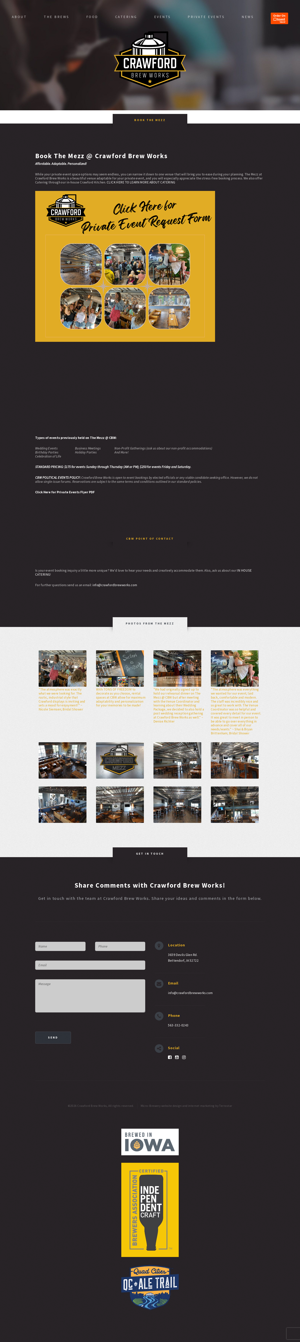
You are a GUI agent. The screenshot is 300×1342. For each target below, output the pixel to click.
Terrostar (225, 1106)
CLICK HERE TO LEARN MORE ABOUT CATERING (141, 182)
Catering (126, 17)
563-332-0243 (178, 1025)
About (19, 17)
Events (162, 17)
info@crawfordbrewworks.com (114, 585)
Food (92, 17)
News (248, 17)
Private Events (206, 17)
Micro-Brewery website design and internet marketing (178, 1106)
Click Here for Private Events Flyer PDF (65, 492)
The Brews (56, 17)
